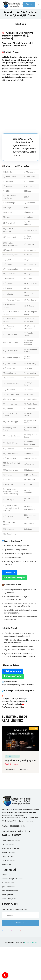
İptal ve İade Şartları (10, 890)
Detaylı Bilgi (20, 24)
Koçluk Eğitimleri (8, 844)
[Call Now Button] (5, 975)
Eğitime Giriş (29, 5)
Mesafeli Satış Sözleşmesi (12, 879)
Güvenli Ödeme (8, 883)
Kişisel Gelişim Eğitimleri (11, 840)
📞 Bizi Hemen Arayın (12, 671)
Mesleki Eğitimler (8, 852)
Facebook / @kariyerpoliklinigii (13, 701)
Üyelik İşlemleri (7, 894)
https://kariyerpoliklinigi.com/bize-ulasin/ (18, 684)
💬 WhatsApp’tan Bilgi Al (14, 577)
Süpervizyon (6, 864)
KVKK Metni (6, 875)
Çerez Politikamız (8, 887)
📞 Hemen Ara (9, 572)
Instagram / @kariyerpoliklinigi (14, 698)
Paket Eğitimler (8, 856)
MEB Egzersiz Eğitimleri (10, 848)
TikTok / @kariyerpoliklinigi (12, 704)
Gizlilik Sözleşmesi (9, 898)
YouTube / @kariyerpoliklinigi (13, 707)
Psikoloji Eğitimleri (8, 860)
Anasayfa (8, 12)
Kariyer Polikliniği (30, 942)
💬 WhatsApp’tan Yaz (12, 676)
